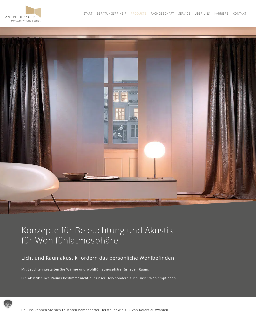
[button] (8, 304)
